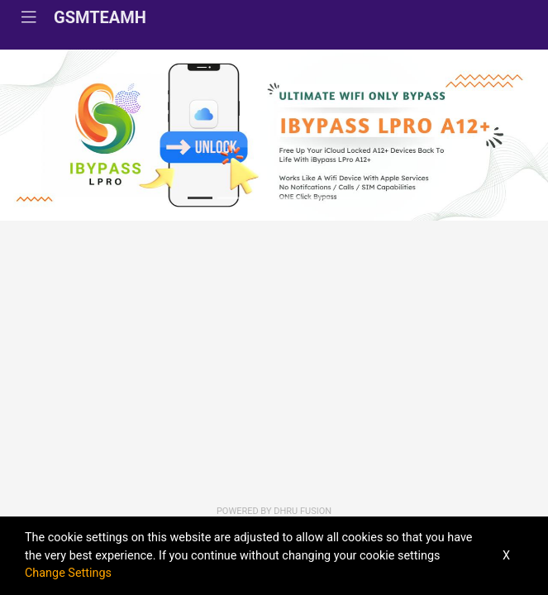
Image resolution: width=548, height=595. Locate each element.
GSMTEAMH (100, 17)
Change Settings (68, 573)
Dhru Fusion (302, 511)
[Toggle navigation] (28, 17)
